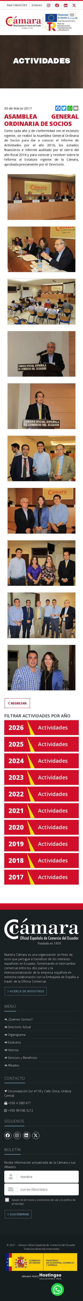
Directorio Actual (17, 1027)
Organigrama (15, 1035)
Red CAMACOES (17, 5)
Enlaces (37, 5)
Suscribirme (18, 1214)
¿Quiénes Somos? (18, 1019)
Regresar (17, 703)
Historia (11, 1050)
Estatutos (12, 1042)
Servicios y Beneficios (20, 1058)
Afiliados (12, 1065)
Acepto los (40, 1202)
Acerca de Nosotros (25, 991)
